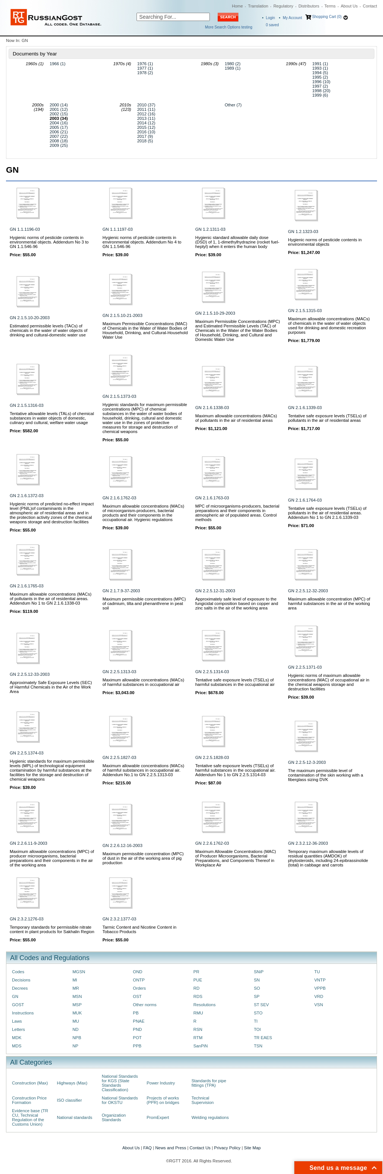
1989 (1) (232, 68)
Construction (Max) (30, 1083)
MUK (77, 1013)
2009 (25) (59, 145)
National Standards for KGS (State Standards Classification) (120, 1083)
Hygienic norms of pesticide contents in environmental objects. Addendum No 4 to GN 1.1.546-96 (141, 242)
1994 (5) (320, 72)
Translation (258, 6)
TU (317, 971)
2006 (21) (59, 132)
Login (270, 18)
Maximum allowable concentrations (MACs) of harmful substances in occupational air (143, 682)
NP (76, 1046)
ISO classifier (69, 1100)
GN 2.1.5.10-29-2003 (215, 313)
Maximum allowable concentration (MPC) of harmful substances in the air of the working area (329, 603)
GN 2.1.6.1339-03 (305, 407)
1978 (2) (145, 72)
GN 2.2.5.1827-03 (119, 757)
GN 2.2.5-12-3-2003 (307, 762)
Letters (18, 1029)
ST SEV (261, 1004)
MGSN (79, 971)
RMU (198, 1013)
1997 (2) (320, 86)
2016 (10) (146, 132)
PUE (197, 980)
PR (196, 971)
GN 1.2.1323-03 (303, 231)
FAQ (147, 1148)
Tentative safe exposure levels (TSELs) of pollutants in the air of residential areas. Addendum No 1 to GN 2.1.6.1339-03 (327, 513)
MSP (77, 1004)
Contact (370, 6)
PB (135, 1013)
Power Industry (161, 1083)
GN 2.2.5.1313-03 (119, 671)
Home (237, 6)
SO (257, 988)
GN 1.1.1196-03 (25, 229)
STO (258, 1013)
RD (196, 988)
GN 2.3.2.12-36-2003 (308, 843)
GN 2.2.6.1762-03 (212, 843)
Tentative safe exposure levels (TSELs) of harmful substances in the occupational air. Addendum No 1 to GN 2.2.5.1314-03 (235, 770)
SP (257, 996)
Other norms (144, 1004)
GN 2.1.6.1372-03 (26, 495)
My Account (292, 18)
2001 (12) (59, 109)
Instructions (23, 1013)
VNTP (319, 980)
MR (76, 988)
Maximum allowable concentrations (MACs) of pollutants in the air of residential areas (236, 418)
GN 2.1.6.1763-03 (212, 498)
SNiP (259, 971)
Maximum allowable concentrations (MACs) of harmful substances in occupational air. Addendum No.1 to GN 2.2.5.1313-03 (143, 770)
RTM (197, 1037)
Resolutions (204, 1004)
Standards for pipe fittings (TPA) (209, 1082)
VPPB (319, 988)
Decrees (20, 988)
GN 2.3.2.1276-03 (26, 919)
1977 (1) (145, 68)
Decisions (21, 980)
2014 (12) (146, 123)
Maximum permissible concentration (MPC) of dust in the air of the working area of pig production (143, 858)
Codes (18, 971)
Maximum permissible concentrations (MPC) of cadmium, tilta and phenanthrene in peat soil (144, 603)
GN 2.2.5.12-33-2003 (30, 674)
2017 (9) (145, 136)
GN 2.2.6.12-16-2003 (122, 845)
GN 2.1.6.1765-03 (26, 586)
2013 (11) (146, 118)
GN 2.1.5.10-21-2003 (122, 315)
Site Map (252, 1148)
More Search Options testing (228, 27)
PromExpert (158, 1117)
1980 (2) (232, 63)
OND (137, 971)
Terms (329, 6)
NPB (77, 1037)
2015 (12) (146, 127)
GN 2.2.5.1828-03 (212, 757)
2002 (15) (59, 114)
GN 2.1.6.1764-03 (305, 500)
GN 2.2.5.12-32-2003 (308, 590)
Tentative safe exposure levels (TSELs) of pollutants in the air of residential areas (327, 418)
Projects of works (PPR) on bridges (163, 1100)
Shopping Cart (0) (326, 17)
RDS (197, 996)
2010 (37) (146, 105)
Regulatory (283, 6)
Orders (139, 988)
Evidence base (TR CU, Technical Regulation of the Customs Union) (30, 1117)
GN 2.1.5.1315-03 (305, 310)
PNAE (138, 1021)
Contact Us (200, 1148)
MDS (16, 1046)
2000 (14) (59, 105)
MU (76, 1021)
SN (257, 980)
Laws (17, 1021)
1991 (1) (320, 63)
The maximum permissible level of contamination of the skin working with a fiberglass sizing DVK (325, 775)
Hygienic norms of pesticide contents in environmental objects (325, 241)
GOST (18, 1004)
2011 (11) (146, 109)
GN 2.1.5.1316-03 (26, 405)
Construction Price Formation (29, 1100)
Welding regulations (210, 1117)
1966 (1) (57, 63)
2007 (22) (59, 136)
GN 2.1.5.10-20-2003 (30, 317)
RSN (197, 1029)
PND (137, 1029)
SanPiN (200, 1046)
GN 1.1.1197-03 (117, 229)
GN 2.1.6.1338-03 (212, 407)
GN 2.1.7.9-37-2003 (121, 590)
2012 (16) (146, 114)
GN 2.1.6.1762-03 (119, 498)
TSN (258, 1046)
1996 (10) (321, 81)
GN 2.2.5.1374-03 (26, 753)
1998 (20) (321, 90)
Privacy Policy (227, 1148)
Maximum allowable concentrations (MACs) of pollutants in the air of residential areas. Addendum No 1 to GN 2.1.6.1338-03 (50, 598)
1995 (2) (320, 77)
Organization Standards (114, 1117)
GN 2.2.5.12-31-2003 (215, 590)
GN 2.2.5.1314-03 (212, 671)
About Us (349, 6)
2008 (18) (59, 141)
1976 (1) (145, 63)
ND (76, 1029)
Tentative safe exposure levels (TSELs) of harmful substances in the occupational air (235, 682)
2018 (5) (145, 141)
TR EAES (263, 1037)
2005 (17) (59, 127)
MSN (77, 996)
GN (15, 996)
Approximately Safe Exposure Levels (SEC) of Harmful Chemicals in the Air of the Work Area (51, 687)
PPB (137, 1046)
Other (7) (233, 105)
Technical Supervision (203, 1100)
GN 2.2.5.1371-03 (305, 667)
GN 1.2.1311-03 (210, 229)
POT (137, 1037)
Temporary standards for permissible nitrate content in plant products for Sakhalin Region (52, 929)
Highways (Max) (72, 1083)
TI (256, 1021)
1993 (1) (320, 68)
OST (137, 996)
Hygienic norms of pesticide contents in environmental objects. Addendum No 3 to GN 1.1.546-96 (49, 242)
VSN (318, 1004)
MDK (16, 1037)
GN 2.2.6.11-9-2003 (28, 843)
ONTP (139, 980)
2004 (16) (59, 123)
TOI (257, 1029)
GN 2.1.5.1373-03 (119, 396)
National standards (74, 1117)
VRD (318, 996)
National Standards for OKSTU (120, 1100)
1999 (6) (320, 95)
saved (272, 25)
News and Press (170, 1148)
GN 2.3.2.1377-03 (119, 919)
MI (75, 980)
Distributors (308, 6)
